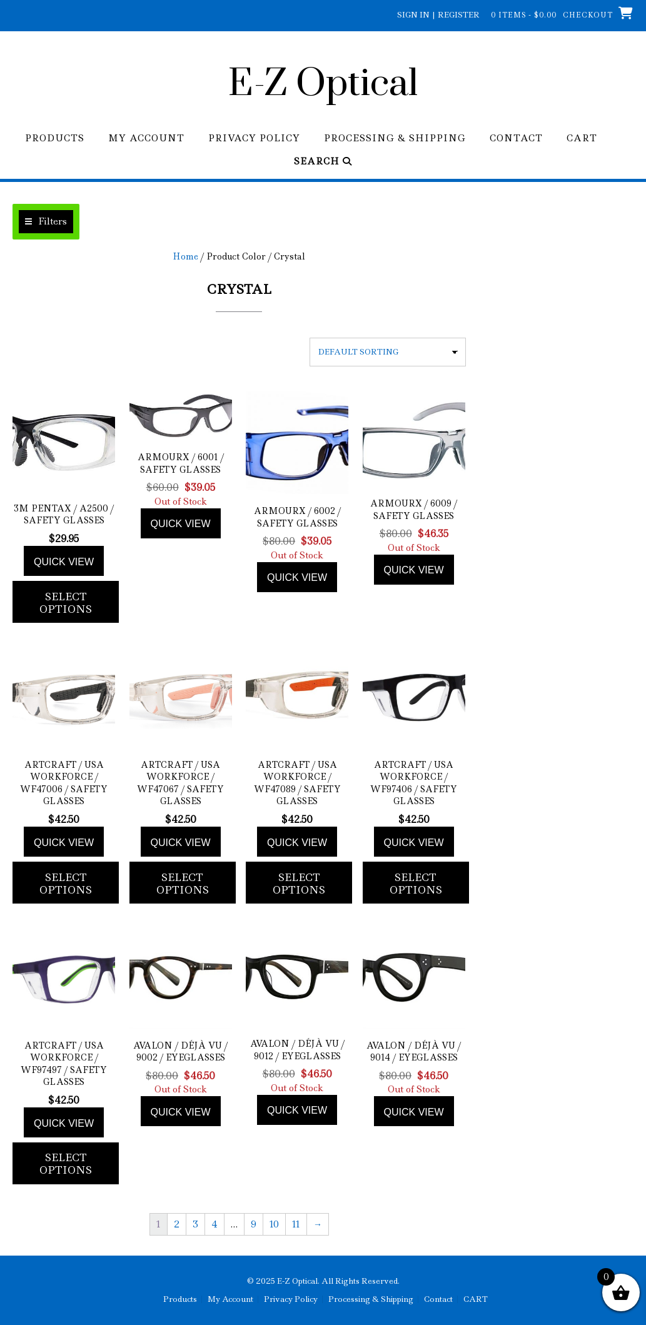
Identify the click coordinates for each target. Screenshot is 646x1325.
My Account (146, 138)
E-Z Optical (323, 84)
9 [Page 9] (253, 1224)
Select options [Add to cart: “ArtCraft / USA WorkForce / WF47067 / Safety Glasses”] (182, 883)
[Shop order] (388, 352)
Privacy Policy (254, 138)
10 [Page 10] (274, 1224)
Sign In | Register (438, 14)
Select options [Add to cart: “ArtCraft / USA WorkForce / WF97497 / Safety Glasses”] (65, 1164)
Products (54, 138)
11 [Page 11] (296, 1224)
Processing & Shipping (395, 138)
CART (582, 138)
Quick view (64, 562)
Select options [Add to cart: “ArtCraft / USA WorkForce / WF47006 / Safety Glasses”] (65, 883)
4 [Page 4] (214, 1224)
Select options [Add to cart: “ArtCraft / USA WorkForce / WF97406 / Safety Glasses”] (416, 883)
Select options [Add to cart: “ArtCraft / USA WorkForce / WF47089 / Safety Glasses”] (299, 883)
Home (185, 256)
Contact (516, 138)
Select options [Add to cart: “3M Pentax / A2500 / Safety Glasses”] (65, 603)
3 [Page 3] (195, 1224)
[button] (46, 221)
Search (323, 162)
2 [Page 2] (176, 1224)
